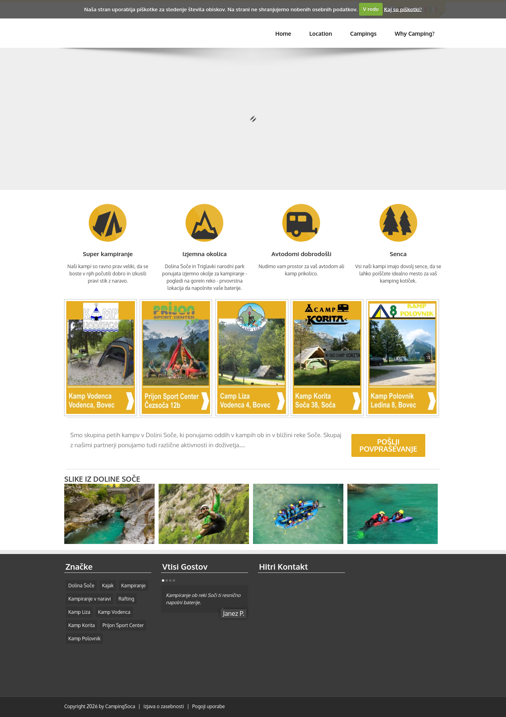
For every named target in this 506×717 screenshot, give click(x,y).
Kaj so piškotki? (403, 9)
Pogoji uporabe (208, 706)
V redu (371, 9)
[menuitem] (363, 34)
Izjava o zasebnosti (163, 706)
